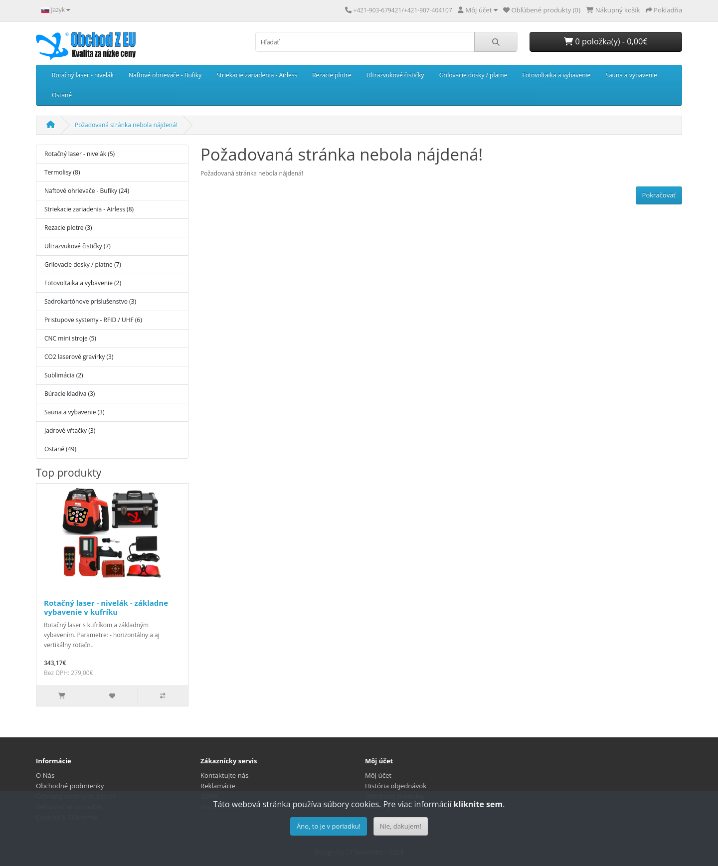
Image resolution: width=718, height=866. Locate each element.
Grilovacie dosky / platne (473, 75)
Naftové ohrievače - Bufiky (165, 75)
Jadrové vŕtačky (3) (69, 430)
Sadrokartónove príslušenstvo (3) (90, 301)
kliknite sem (478, 804)
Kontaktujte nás (224, 775)
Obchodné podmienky (70, 785)
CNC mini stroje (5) (70, 338)
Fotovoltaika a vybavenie (556, 75)
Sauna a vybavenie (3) (74, 412)
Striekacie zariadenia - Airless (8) (89, 209)
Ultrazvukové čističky (395, 75)
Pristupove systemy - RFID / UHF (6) (93, 320)
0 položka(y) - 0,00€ (605, 41)
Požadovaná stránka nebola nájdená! (126, 125)
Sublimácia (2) (63, 375)
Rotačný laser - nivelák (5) (79, 154)
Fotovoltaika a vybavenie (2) (82, 283)
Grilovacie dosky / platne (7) (82, 264)
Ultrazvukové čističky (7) (77, 246)
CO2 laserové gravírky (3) (78, 356)
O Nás (45, 775)
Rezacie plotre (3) (68, 227)
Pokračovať (659, 194)
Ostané (62, 95)
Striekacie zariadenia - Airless (256, 75)
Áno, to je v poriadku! (328, 826)
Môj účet (378, 775)
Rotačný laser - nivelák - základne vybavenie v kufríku (106, 607)
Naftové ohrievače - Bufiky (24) (86, 190)
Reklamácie (217, 785)
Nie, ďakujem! (400, 826)
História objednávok (395, 785)
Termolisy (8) (62, 172)
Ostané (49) (60, 449)
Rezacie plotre (332, 75)
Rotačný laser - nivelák (83, 75)
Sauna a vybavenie (631, 75)
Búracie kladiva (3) (69, 393)
